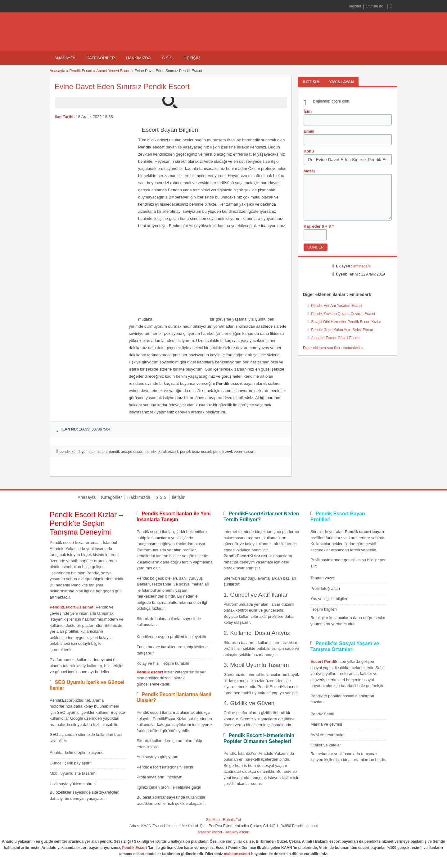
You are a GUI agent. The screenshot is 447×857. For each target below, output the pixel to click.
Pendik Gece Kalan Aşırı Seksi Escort (342, 330)
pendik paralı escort (162, 451)
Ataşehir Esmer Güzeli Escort (335, 338)
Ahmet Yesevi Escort (113, 71)
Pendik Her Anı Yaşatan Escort (336, 305)
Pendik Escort (80, 71)
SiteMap (213, 820)
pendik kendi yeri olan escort (83, 451)
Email (309, 131)
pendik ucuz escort (195, 451)
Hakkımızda (138, 58)
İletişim (191, 58)
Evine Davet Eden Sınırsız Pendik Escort (122, 86)
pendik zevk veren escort (234, 451)
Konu (309, 151)
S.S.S (167, 58)
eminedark (362, 266)
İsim (308, 111)
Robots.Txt (232, 820)
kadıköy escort (237, 832)
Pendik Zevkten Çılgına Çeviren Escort (343, 314)
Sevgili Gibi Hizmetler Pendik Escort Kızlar (346, 322)
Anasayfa (64, 58)
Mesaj (309, 171)
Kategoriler (101, 58)
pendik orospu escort (126, 451)
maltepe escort (237, 854)
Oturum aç (375, 6)
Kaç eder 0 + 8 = (319, 226)
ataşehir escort (210, 832)
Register (354, 6)
